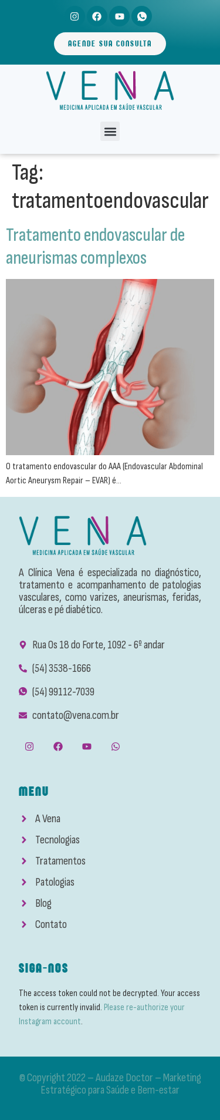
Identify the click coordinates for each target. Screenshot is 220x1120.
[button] (110, 131)
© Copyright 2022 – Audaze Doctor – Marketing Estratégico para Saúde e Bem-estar (110, 1084)
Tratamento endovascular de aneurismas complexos (95, 246)
